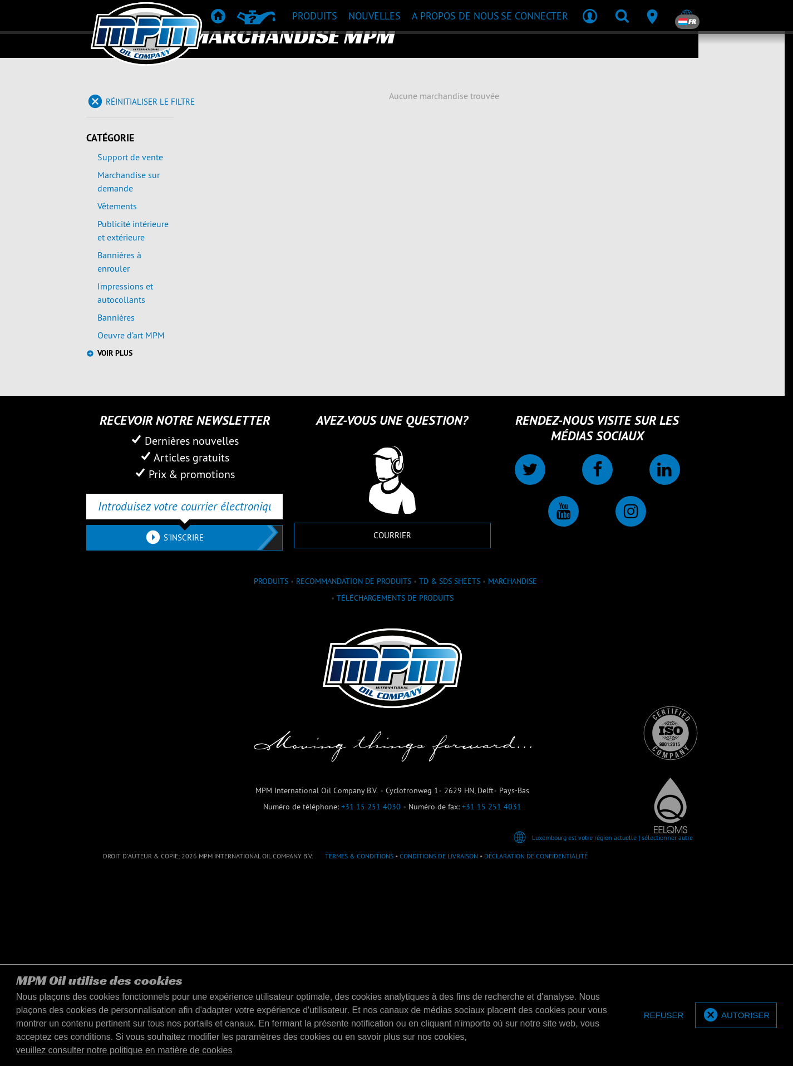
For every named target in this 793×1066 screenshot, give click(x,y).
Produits (271, 581)
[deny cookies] (664, 1016)
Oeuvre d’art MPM (131, 335)
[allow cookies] (736, 1016)
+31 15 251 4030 (371, 807)
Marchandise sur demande (128, 181)
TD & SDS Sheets (449, 581)
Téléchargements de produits (395, 598)
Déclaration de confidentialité (536, 856)
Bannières (116, 317)
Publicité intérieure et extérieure (133, 230)
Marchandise (512, 581)
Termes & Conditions (359, 856)
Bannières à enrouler (119, 261)
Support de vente (130, 157)
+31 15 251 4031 (491, 807)
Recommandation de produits (353, 581)
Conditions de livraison (439, 856)
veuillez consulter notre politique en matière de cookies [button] (124, 1050)
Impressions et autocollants (125, 293)
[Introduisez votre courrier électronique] (184, 506)
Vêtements (117, 206)
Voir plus (114, 353)
